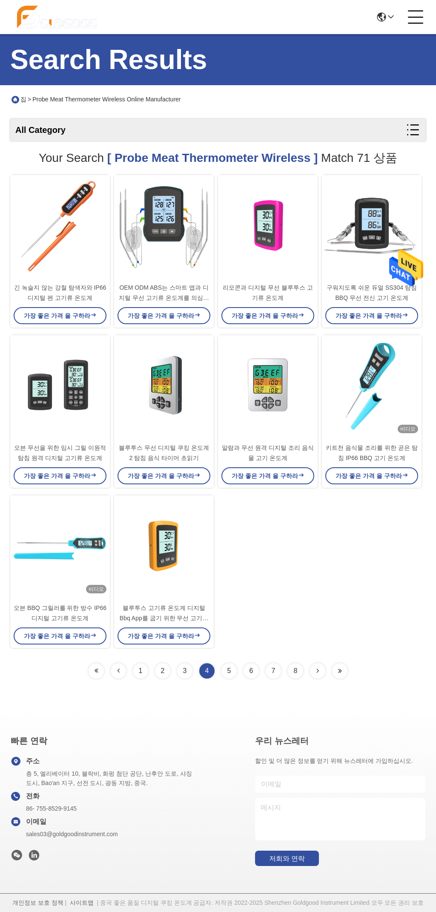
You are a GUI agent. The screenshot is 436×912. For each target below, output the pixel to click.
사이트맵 (82, 902)
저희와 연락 (287, 858)
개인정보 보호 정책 (37, 902)
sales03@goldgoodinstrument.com (72, 834)
